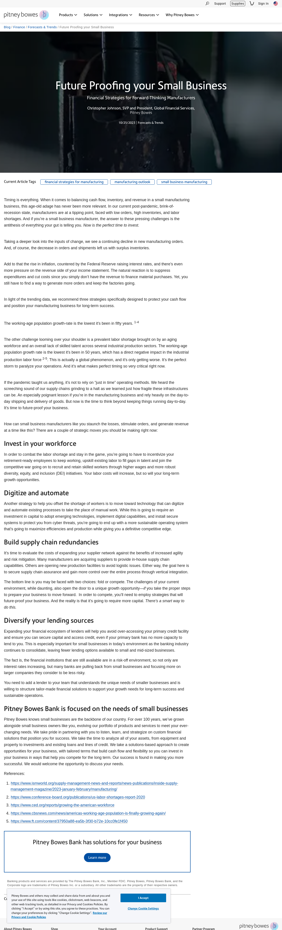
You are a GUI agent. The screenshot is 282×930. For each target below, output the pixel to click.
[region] (89, 906)
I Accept (143, 898)
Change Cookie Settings (143, 908)
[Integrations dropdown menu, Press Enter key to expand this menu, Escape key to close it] (120, 15)
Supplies (237, 3)
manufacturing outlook (132, 182)
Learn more (97, 858)
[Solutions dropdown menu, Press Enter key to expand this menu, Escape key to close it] (93, 15)
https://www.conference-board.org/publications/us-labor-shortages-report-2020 (78, 797)
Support (220, 3)
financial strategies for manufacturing (74, 182)
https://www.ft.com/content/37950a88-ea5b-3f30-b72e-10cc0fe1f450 (69, 821)
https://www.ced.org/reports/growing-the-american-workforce (62, 805)
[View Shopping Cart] (252, 3)
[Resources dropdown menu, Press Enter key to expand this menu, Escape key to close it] (149, 15)
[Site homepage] (26, 15)
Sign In (263, 3)
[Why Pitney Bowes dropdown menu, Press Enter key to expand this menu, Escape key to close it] (182, 15)
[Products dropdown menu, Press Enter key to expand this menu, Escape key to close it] (68, 15)
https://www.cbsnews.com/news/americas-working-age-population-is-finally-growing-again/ (88, 813)
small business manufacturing (184, 182)
